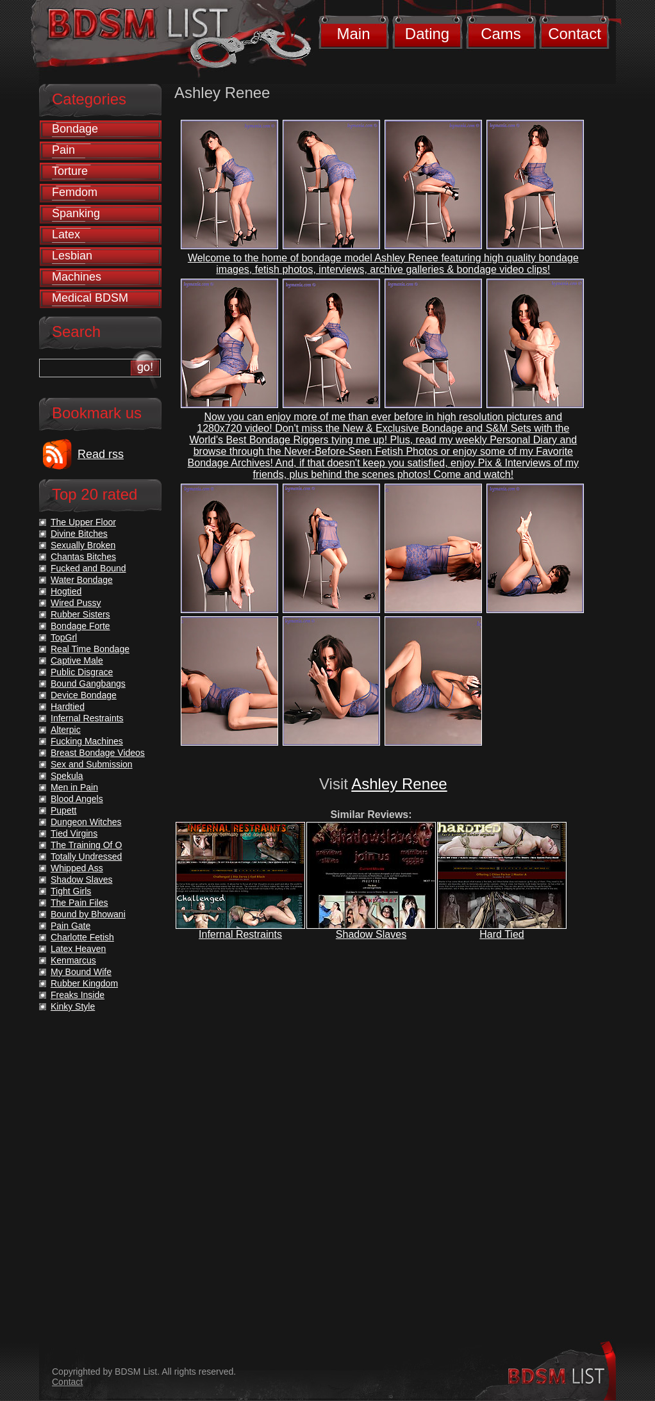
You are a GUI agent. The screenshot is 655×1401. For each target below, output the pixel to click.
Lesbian (72, 255)
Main (353, 33)
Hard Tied (501, 934)
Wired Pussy (76, 603)
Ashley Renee (399, 783)
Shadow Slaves (371, 934)
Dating (427, 33)
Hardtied (68, 706)
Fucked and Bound (88, 568)
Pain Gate (70, 926)
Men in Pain (74, 787)
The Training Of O (86, 845)
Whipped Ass (77, 868)
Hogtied (66, 591)
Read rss (101, 454)
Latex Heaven (78, 949)
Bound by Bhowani (88, 914)
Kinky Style (73, 1006)
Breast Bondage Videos (98, 753)
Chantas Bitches (83, 557)
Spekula (67, 776)
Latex (66, 234)
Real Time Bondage (90, 649)
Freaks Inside (77, 995)
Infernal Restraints (240, 934)
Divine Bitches (79, 533)
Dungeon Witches (86, 822)
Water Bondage (82, 580)
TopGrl (64, 637)
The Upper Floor (83, 522)
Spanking (76, 213)
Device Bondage (84, 695)
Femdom (74, 192)
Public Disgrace (82, 672)
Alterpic (66, 730)
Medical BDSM (90, 297)
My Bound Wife (81, 972)
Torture (70, 171)
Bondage (75, 128)
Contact (574, 33)
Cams (501, 33)
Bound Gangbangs (88, 683)
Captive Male (77, 660)
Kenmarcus (73, 960)
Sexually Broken (83, 545)
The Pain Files (79, 902)
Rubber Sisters (80, 614)
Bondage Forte (80, 626)
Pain (63, 149)
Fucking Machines (87, 741)
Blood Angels (77, 799)
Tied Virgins (74, 833)
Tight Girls (71, 891)
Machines (76, 276)
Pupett (63, 810)
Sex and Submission (92, 764)
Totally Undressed (86, 856)
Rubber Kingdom (84, 983)
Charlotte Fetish (82, 937)
